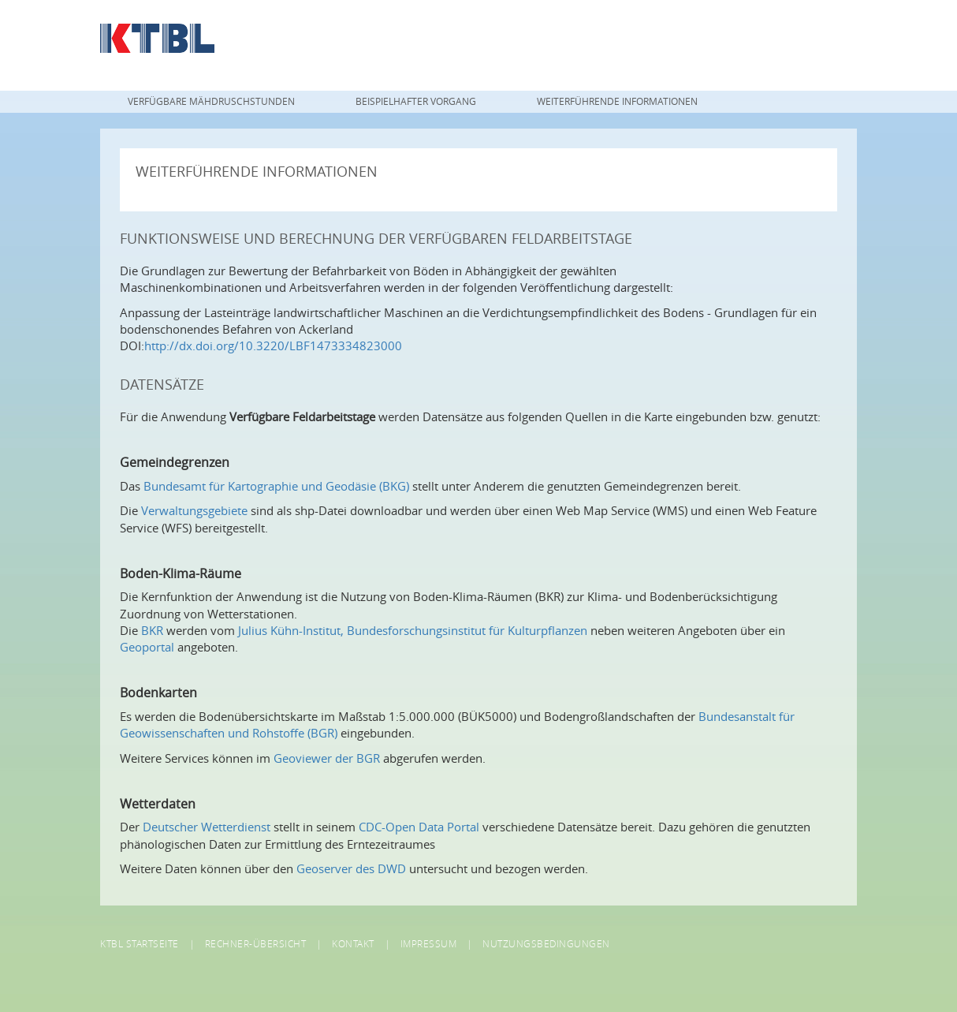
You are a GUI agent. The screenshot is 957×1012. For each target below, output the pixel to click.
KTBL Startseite (139, 943)
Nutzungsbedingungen (546, 943)
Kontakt (353, 943)
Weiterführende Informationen (617, 101)
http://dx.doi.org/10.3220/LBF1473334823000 (273, 345)
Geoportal (147, 647)
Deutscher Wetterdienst (206, 827)
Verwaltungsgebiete (194, 510)
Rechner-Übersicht (256, 943)
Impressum (428, 943)
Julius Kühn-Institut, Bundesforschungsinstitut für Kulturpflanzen (412, 630)
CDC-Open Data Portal (419, 827)
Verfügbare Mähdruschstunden (211, 101)
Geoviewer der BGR (327, 758)
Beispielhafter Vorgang (416, 101)
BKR (152, 630)
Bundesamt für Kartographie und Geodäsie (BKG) (276, 486)
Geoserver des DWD (351, 868)
